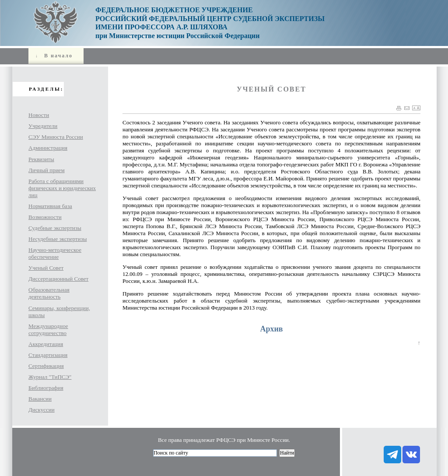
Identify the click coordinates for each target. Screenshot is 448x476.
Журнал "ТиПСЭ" (49, 377)
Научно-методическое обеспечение (54, 253)
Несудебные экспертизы (57, 239)
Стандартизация (47, 355)
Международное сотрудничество (48, 329)
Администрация (47, 148)
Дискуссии (41, 409)
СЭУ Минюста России (55, 137)
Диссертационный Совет (58, 278)
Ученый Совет (45, 267)
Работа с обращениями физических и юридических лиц (62, 188)
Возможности (45, 217)
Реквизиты (41, 159)
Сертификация (46, 366)
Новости (38, 115)
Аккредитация (45, 344)
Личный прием (46, 170)
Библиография (45, 387)
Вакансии (40, 398)
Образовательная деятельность (49, 293)
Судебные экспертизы (54, 228)
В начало (53, 56)
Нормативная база (50, 206)
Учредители (42, 126)
